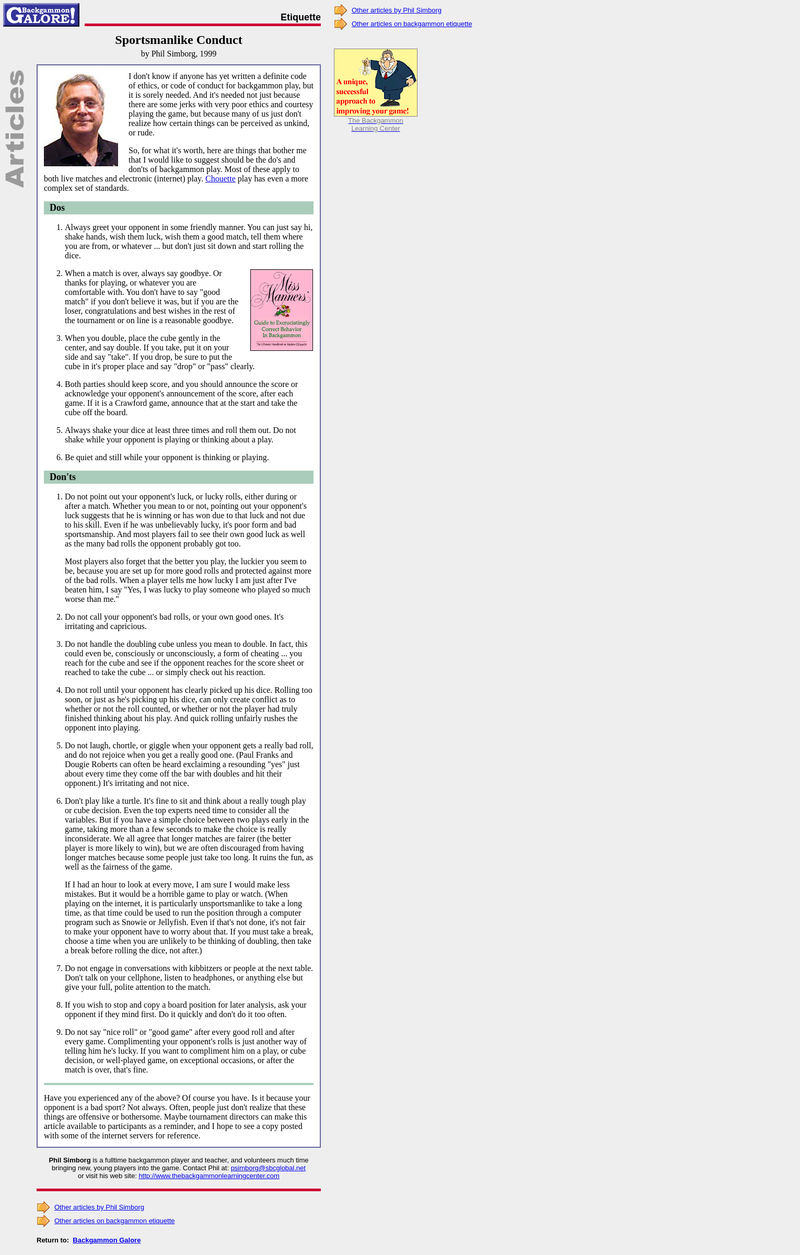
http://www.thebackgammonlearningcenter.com (209, 1176)
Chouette (220, 178)
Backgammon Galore (107, 1240)
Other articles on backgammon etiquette (114, 1221)
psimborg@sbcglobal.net (268, 1168)
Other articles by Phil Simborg (99, 1207)
